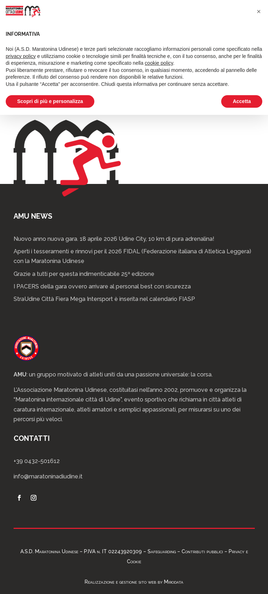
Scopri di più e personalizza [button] (50, 101)
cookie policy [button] (159, 63)
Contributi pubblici (202, 551)
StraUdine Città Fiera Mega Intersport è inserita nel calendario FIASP (104, 299)
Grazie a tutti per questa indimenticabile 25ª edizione (84, 274)
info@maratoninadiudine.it (48, 476)
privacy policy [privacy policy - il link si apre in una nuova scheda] (21, 56)
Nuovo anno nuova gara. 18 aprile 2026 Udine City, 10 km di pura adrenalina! (114, 238)
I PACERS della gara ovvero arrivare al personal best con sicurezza (102, 286)
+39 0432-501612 (37, 461)
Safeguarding (162, 551)
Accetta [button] (242, 101)
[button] (258, 11)
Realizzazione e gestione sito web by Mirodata (134, 582)
